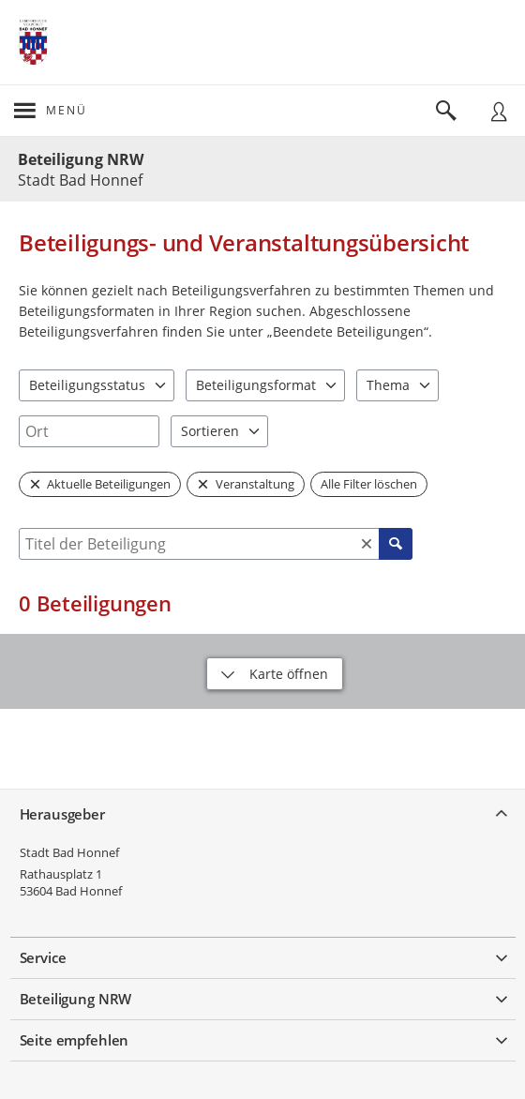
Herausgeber (62, 814)
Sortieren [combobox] (210, 431)
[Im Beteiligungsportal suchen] (446, 110)
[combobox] (89, 431)
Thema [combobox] (388, 385)
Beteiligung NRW (80, 159)
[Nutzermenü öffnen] (498, 110)
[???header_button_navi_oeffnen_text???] (50, 110)
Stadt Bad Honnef (69, 852)
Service (43, 957)
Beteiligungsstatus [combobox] (87, 385)
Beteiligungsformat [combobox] (256, 385)
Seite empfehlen (74, 1040)
